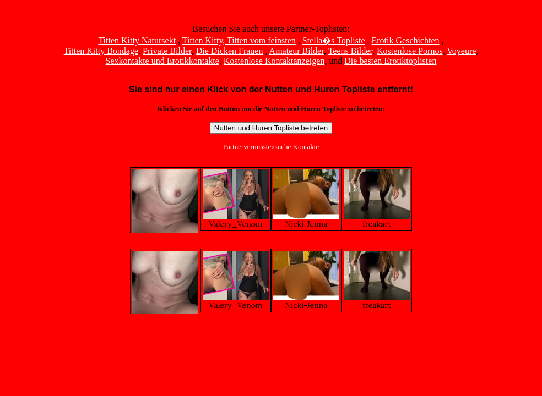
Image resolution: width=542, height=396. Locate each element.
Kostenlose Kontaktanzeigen (274, 60)
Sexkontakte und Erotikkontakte (162, 60)
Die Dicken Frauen (229, 51)
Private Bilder (167, 51)
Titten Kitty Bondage (101, 51)
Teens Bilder (350, 51)
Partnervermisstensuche (257, 146)
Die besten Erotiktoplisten (390, 60)
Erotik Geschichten (406, 40)
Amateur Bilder (296, 51)
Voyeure (461, 51)
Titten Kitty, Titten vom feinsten (239, 40)
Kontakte (306, 146)
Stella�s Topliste (333, 40)
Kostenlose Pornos (410, 51)
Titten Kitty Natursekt (137, 40)
